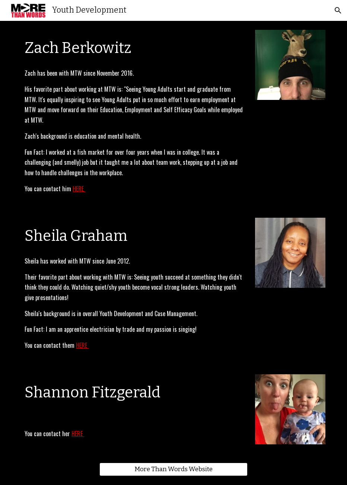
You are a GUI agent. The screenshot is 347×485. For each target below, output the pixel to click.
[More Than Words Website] (173, 469)
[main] (134, 46)
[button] (338, 10)
